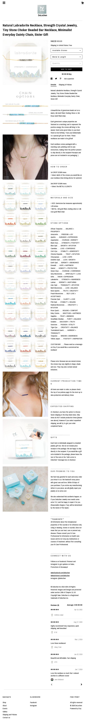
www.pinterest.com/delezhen (60, 575)
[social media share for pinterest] (61, 78)
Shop (4, 702)
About (5, 705)
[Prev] (51, 685)
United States (63, 45)
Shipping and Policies (10, 714)
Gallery (5, 711)
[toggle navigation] (4, 3)
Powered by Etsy (75, 708)
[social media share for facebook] (52, 78)
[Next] (81, 684)
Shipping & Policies (65, 84)
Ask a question (69, 78)
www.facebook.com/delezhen (60, 572)
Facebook (33, 702)
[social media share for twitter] (56, 78)
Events (5, 708)
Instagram (33, 705)
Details (54, 84)
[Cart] (82, 3)
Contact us (6, 717)
